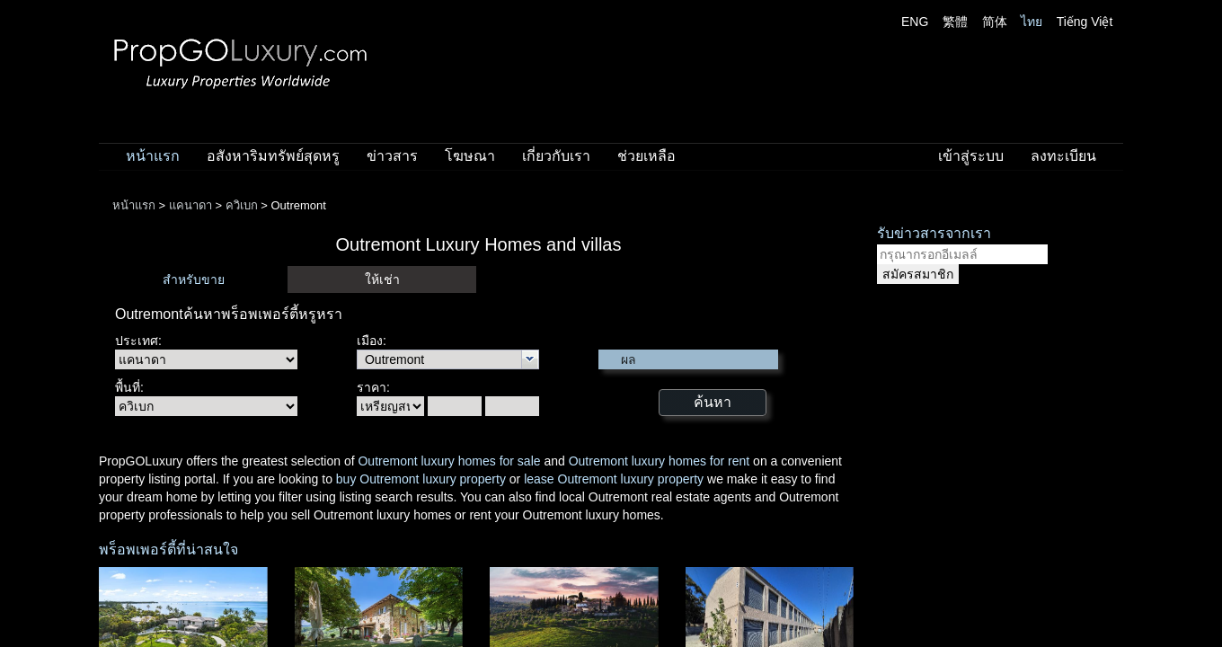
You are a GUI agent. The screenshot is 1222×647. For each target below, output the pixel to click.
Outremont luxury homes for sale (449, 461)
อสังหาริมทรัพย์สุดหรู (273, 156)
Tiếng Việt (1085, 21)
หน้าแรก (153, 156)
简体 (994, 21)
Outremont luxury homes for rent (659, 461)
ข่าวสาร (392, 156)
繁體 (955, 21)
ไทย (1031, 21)
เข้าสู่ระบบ (971, 156)
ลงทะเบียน (1063, 156)
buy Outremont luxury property (421, 479)
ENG (914, 21)
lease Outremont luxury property (614, 479)
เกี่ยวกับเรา (556, 156)
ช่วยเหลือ (646, 156)
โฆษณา (470, 156)
